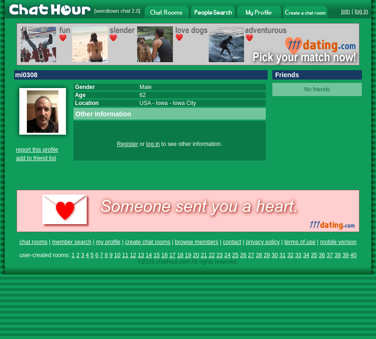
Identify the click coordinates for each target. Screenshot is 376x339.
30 (274, 255)
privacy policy (263, 242)
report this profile (37, 149)
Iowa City (184, 103)
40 (353, 255)
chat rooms (33, 242)
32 (290, 255)
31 (282, 255)
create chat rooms (147, 242)
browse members (196, 242)
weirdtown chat (113, 11)
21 (204, 255)
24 (227, 255)
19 (188, 255)
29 (267, 255)
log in (361, 11)
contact (232, 242)
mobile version (338, 242)
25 (235, 255)
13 (141, 255)
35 (314, 255)
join (345, 11)
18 (180, 255)
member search (71, 242)
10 (117, 255)
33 (298, 255)
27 (251, 255)
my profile (108, 242)
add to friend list (36, 158)
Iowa (162, 103)
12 (133, 255)
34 (306, 255)
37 (330, 255)
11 (125, 255)
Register (127, 144)
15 (157, 255)
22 (212, 255)
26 (243, 255)
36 (322, 255)
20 (196, 255)
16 (164, 255)
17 (172, 255)
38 (338, 255)
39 (346, 255)
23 (219, 255)
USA (145, 103)
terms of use (299, 242)
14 (149, 255)
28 (259, 255)
